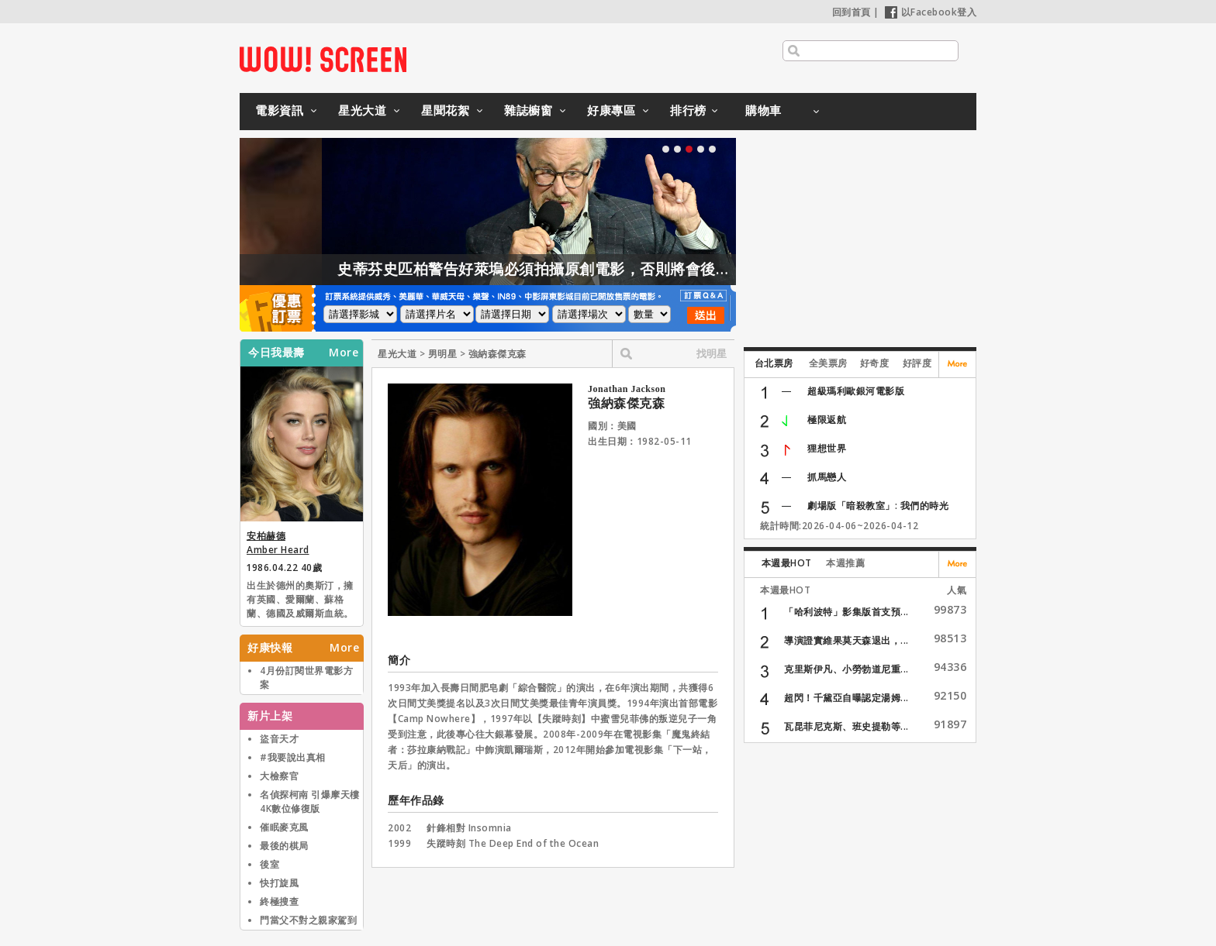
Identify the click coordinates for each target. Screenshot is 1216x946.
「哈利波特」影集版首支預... (846, 611)
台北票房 (774, 363)
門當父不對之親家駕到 (308, 920)
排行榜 (688, 110)
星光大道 (362, 110)
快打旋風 (279, 882)
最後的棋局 (284, 845)
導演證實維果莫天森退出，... (846, 640)
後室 (269, 864)
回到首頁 (851, 12)
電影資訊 (279, 110)
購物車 (763, 110)
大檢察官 (279, 776)
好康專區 (611, 110)
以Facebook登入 (931, 12)
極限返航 (826, 419)
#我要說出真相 (293, 757)
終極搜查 (279, 901)
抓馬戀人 (826, 476)
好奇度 (875, 363)
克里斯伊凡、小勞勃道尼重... (846, 669)
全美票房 (828, 363)
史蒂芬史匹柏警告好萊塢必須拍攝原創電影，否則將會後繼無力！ (588, 269)
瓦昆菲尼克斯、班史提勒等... (846, 726)
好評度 (917, 363)
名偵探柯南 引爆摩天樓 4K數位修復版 (310, 801)
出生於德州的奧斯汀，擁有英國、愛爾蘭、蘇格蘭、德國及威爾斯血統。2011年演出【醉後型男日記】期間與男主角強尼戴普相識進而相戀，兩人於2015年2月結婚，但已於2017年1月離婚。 (300, 600)
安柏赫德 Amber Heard (278, 542)
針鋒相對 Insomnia (469, 827)
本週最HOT (787, 562)
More (343, 352)
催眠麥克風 (284, 827)
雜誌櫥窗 (528, 110)
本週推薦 (845, 562)
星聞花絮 (445, 110)
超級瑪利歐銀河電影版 (855, 390)
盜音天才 (279, 738)
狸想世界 (826, 448)
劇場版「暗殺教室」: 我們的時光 (877, 505)
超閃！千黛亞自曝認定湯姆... (846, 697)
